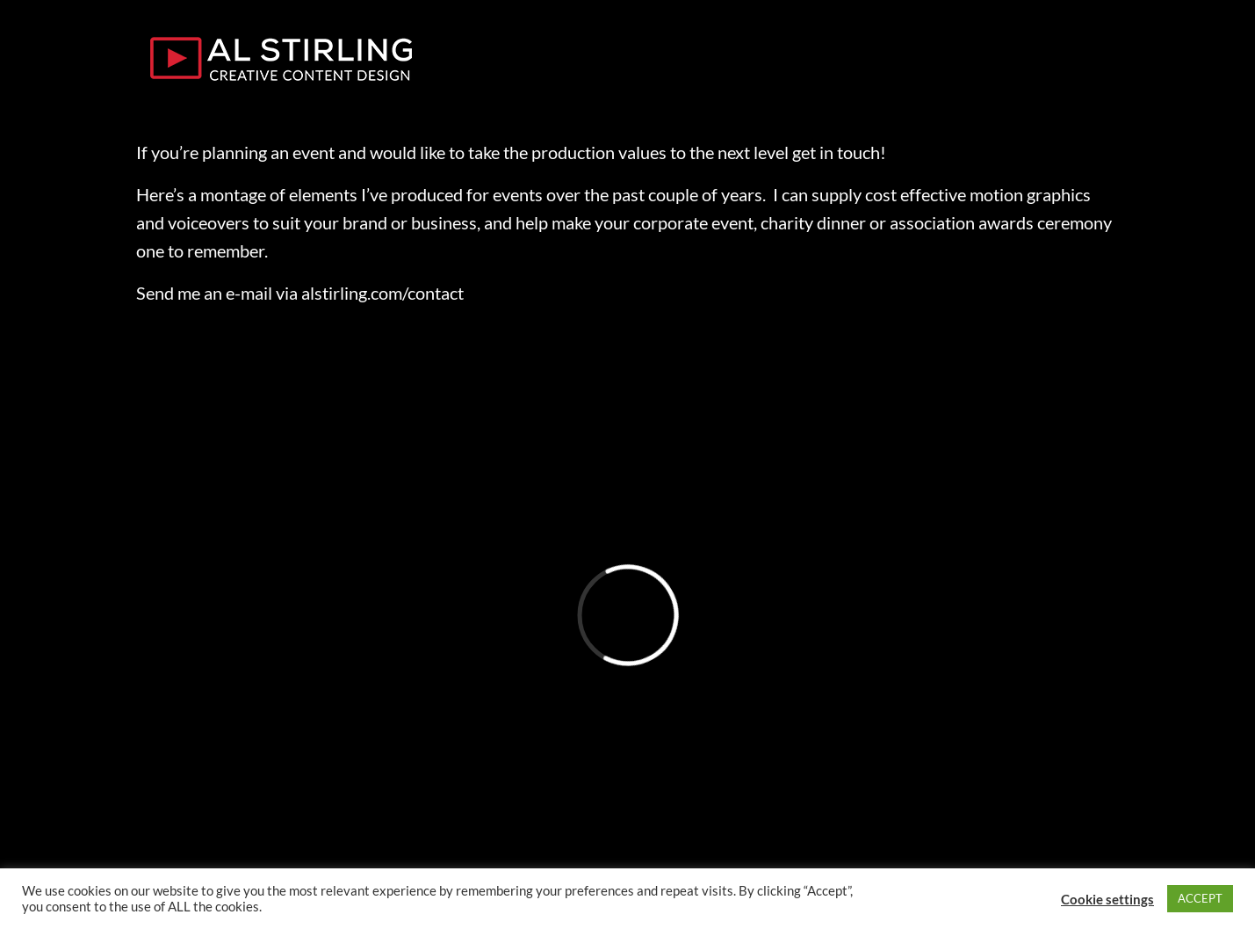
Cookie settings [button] (1107, 899)
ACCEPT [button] (1200, 898)
